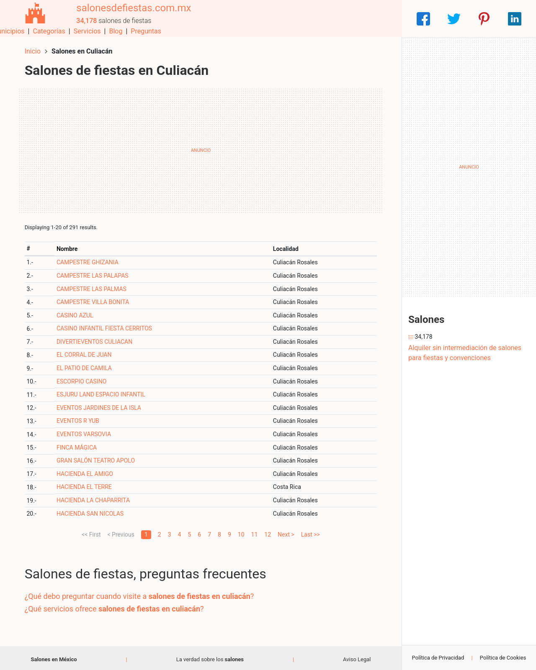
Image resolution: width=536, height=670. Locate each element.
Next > (286, 532)
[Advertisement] (200, 148)
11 (254, 532)
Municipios (242, 19)
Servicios (321, 19)
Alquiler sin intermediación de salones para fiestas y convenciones (464, 353)
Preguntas (380, 19)
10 (241, 532)
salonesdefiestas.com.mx (130, 14)
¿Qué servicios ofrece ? (116, 606)
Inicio (34, 49)
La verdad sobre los (210, 657)
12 (267, 532)
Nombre (68, 246)
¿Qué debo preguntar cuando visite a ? (141, 594)
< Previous (120, 532)
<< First (91, 532)
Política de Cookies (503, 658)
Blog (349, 19)
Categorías (283, 19)
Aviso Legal (357, 657)
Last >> (310, 532)
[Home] (33, 18)
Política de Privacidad (438, 658)
